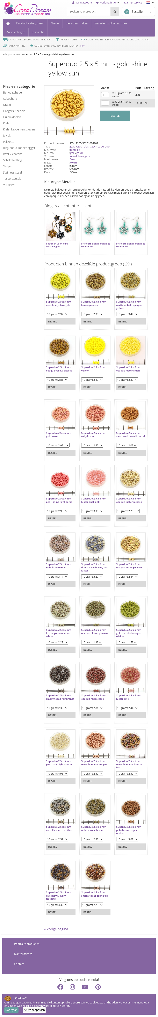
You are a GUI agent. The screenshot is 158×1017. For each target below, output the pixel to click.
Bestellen (134, 11)
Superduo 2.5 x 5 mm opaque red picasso (93, 697)
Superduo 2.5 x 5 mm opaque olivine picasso (94, 631)
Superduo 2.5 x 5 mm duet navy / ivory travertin (58, 895)
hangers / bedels (14, 111)
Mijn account (82, 2)
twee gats (84, 156)
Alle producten (11, 54)
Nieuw (55, 23)
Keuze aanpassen (34, 1010)
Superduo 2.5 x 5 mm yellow (93, 369)
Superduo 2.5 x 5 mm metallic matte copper (94, 762)
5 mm (73, 159)
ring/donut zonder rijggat (19, 148)
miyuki (7, 135)
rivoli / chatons (12, 154)
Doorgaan (11, 1010)
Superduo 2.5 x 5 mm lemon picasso (93, 303)
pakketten (9, 142)
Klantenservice (133, 2)
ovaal (73, 156)
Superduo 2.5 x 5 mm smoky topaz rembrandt (60, 697)
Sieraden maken (77, 23)
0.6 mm (74, 162)
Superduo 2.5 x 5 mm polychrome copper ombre (128, 830)
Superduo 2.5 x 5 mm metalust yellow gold (58, 303)
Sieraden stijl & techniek (110, 23)
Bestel (52, 321)
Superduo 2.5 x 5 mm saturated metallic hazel (130, 434)
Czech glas (82, 146)
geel (72, 153)
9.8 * (82, 45)
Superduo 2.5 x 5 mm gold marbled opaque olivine (128, 633)
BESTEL (115, 116)
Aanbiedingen (15, 32)
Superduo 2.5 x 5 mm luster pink (128, 697)
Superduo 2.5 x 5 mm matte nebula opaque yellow (129, 305)
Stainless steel (12, 172)
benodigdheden (13, 92)
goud (79, 153)
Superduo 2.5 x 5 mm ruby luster (93, 434)
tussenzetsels (12, 179)
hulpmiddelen (12, 117)
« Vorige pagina (56, 929)
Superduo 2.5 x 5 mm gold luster (58, 434)
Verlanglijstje (108, 2)
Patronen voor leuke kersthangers (57, 245)
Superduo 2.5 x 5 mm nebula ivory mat (58, 565)
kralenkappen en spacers (19, 129)
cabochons (10, 99)
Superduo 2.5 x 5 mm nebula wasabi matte (93, 828)
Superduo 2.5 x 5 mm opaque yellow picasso (59, 369)
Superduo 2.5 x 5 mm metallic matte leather (59, 828)
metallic (75, 150)
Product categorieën (30, 23)
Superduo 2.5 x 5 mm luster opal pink (93, 500)
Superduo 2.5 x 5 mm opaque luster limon (128, 369)
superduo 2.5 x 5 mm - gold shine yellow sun (48, 54)
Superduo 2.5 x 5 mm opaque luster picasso (129, 500)
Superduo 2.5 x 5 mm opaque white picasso (129, 565)
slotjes (7, 166)
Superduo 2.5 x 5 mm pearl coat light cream (59, 762)
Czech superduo (100, 146)
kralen (7, 123)
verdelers (9, 185)
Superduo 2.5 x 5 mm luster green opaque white (58, 633)
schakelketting (12, 160)
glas (72, 146)
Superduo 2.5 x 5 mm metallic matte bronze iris (129, 764)
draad (7, 105)
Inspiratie (38, 32)
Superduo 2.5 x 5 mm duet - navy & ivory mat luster (94, 567)
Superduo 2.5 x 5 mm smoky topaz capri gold (94, 894)
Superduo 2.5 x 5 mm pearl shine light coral (59, 500)
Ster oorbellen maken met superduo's (95, 245)
